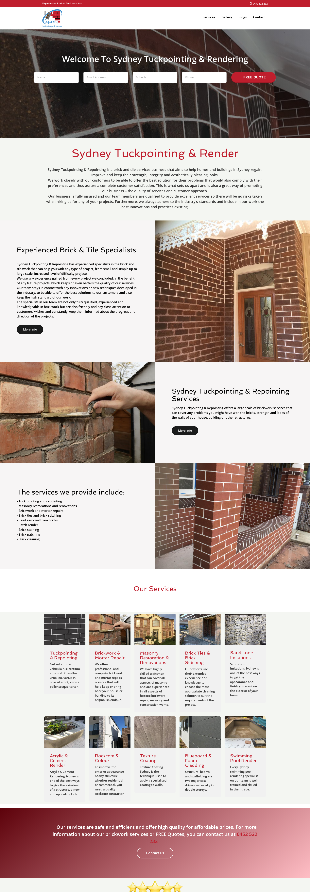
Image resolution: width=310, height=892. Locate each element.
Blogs (242, 17)
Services (209, 17)
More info (30, 329)
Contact (259, 17)
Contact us (155, 853)
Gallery (226, 17)
